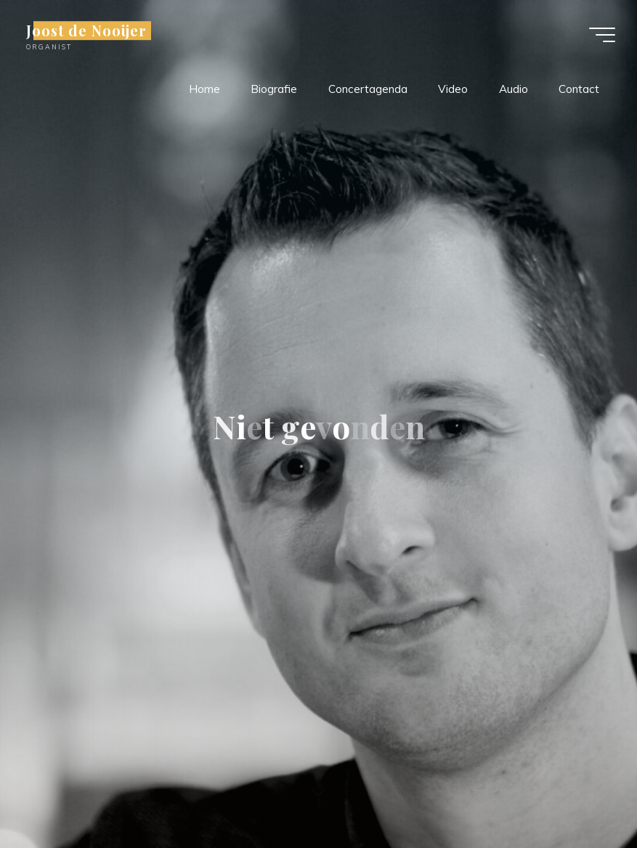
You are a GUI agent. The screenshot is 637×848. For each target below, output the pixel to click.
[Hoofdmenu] (602, 35)
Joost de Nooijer (86, 30)
